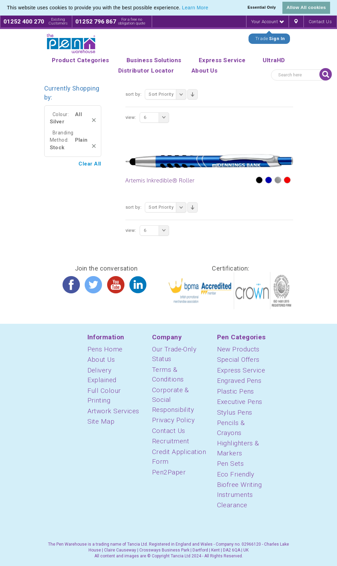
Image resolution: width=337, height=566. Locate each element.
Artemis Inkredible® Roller (160, 180)
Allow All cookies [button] (306, 7)
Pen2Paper (169, 472)
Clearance (232, 505)
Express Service (241, 370)
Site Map (101, 421)
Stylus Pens (234, 412)
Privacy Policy (173, 420)
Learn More (195, 7)
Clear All (89, 164)
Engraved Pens (239, 381)
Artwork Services (113, 411)
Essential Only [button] (261, 7)
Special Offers (238, 360)
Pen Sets (230, 464)
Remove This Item (94, 120)
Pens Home (105, 349)
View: (130, 117)
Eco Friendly (235, 474)
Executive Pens (239, 402)
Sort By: (133, 94)
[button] (211, 8)
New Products (238, 349)
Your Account (267, 21)
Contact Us (320, 21)
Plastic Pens (235, 391)
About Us (101, 360)
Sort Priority (167, 94)
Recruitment (170, 441)
